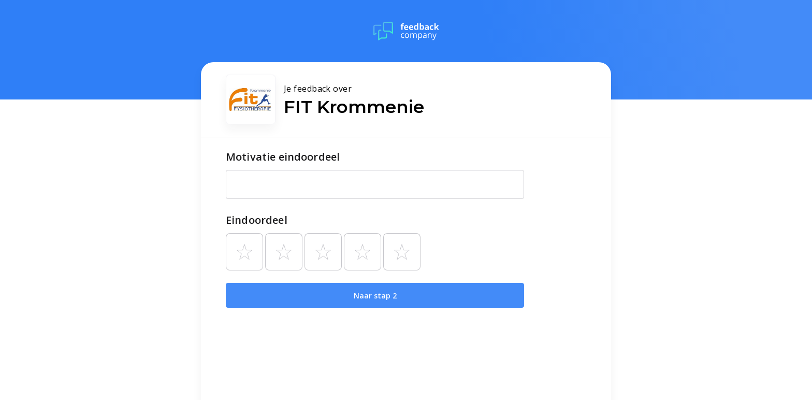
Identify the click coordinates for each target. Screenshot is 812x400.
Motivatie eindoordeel (283, 157)
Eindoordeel (256, 220)
